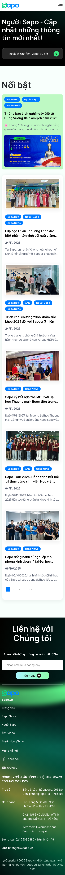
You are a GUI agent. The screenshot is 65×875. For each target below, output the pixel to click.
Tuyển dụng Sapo (13, 741)
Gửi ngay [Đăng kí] (32, 675)
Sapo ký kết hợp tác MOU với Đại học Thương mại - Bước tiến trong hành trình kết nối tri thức (30, 399)
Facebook (10, 759)
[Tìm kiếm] (56, 53)
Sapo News (13, 105)
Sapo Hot (12, 99)
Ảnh (27, 302)
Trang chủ (8, 708)
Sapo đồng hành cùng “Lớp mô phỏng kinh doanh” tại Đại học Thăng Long (28, 559)
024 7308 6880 (25, 839)
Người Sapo (31, 99)
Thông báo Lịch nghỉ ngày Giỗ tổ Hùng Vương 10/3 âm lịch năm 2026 (31, 115)
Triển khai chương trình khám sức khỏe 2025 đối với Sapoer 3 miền (30, 319)
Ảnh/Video (8, 733)
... (24, 589)
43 (30, 589)
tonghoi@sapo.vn (21, 848)
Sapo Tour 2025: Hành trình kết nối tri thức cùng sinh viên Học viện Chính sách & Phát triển (32, 479)
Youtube (9, 767)
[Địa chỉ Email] (32, 665)
